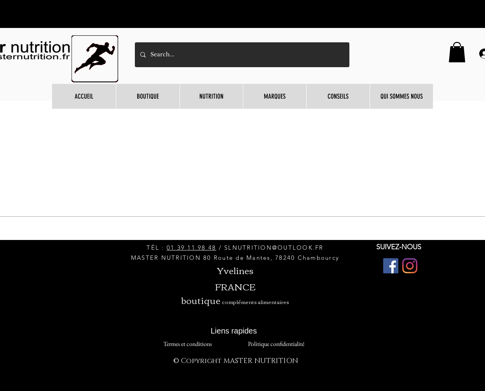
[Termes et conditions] (187, 344)
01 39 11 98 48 (191, 247)
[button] (457, 52)
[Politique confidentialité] (276, 344)
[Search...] (241, 54)
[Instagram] (409, 265)
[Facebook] (390, 265)
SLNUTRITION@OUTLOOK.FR (274, 247)
